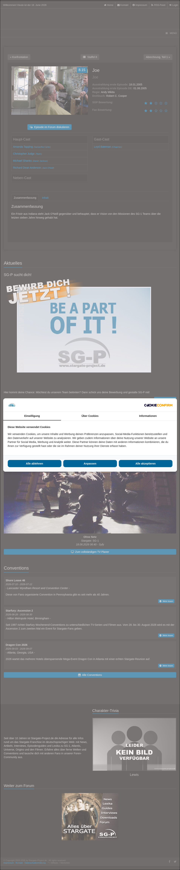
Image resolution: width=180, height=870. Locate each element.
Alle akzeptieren (145, 463)
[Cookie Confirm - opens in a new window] (158, 405)
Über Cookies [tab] (89, 415)
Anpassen (90, 463)
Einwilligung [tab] (32, 415)
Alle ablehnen (34, 463)
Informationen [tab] (148, 415)
